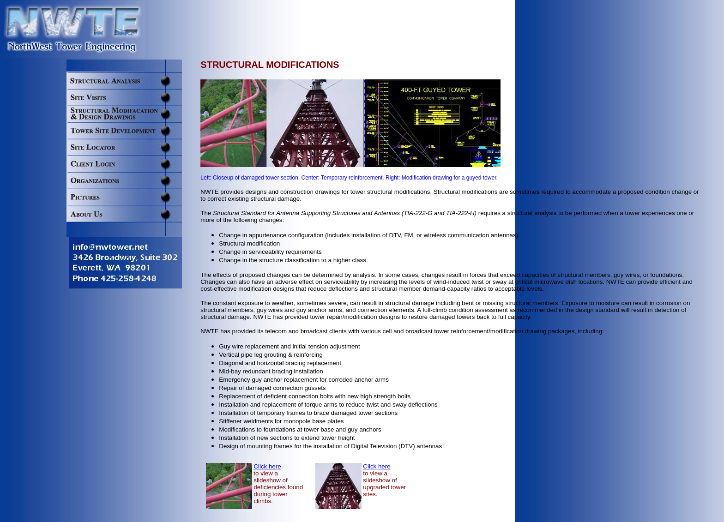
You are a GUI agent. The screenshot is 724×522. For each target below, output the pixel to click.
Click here (267, 466)
